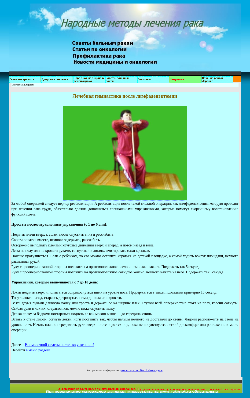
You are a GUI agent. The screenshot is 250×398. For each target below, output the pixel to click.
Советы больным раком (23, 85)
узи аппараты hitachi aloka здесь (141, 370)
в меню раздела (38, 350)
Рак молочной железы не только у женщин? (59, 345)
